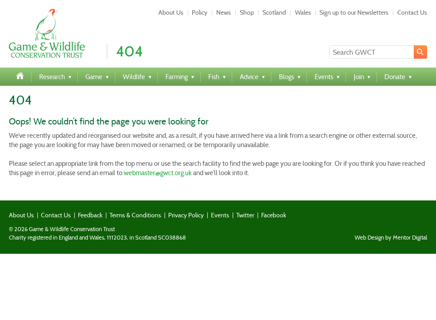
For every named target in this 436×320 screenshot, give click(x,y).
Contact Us (412, 12)
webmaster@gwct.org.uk (158, 173)
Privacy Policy (186, 215)
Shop (247, 12)
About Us (170, 12)
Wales (303, 12)
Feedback (90, 215)
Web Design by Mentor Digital (391, 237)
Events (220, 215)
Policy (199, 12)
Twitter (245, 215)
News (223, 12)
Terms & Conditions (135, 215)
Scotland (274, 12)
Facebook (273, 215)
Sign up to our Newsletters (353, 12)
